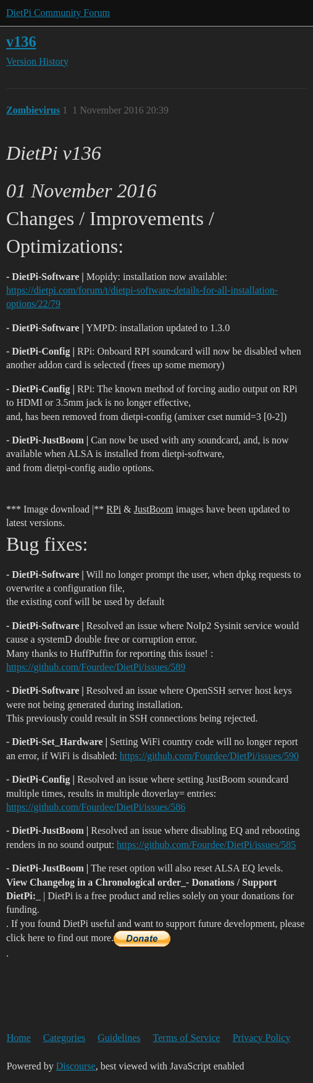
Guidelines (119, 1037)
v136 (21, 41)
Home (19, 1037)
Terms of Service (186, 1037)
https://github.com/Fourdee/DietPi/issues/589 (95, 667)
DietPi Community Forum (58, 12)
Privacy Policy (262, 1037)
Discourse (76, 1066)
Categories (64, 1037)
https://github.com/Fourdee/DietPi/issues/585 (206, 844)
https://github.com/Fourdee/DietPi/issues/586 (95, 807)
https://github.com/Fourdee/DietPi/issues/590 (209, 756)
